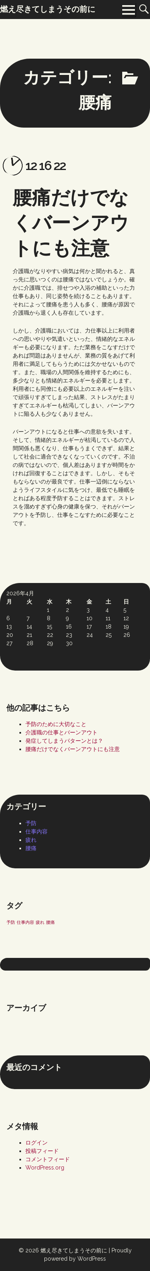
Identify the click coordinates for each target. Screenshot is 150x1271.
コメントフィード (47, 1159)
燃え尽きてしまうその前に (73, 1250)
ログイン (36, 1142)
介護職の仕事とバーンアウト (61, 732)
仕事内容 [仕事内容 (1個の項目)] (25, 922)
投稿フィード (42, 1151)
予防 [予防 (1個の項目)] (10, 922)
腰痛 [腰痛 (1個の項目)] (50, 922)
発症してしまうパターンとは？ (64, 741)
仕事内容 (36, 831)
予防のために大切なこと (56, 724)
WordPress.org (44, 1167)
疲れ (31, 840)
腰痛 (31, 848)
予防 (31, 823)
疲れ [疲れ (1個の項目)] (40, 922)
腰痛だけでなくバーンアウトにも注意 (71, 222)
